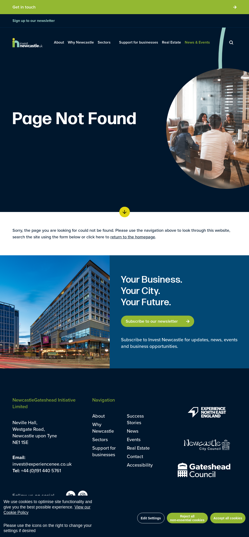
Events (134, 439)
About (98, 415)
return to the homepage (132, 237)
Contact (135, 456)
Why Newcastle (103, 427)
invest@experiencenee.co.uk (42, 463)
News (132, 430)
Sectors (100, 439)
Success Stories (135, 419)
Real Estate (138, 447)
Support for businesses (104, 451)
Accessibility (140, 464)
